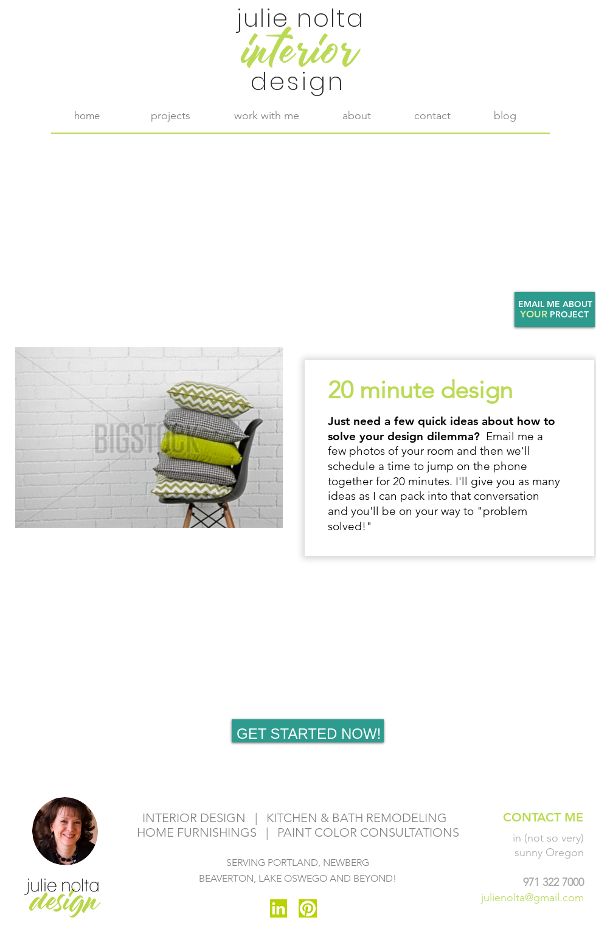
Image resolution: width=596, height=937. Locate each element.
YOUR (533, 314)
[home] (87, 116)
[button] (266, 116)
